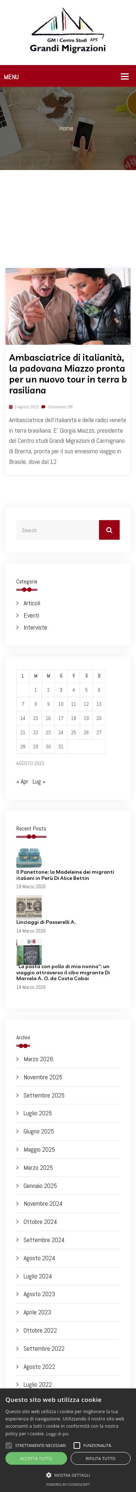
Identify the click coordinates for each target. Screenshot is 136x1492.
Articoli (32, 603)
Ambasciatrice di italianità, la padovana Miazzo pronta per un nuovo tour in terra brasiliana (68, 374)
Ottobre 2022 (40, 1330)
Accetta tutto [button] (36, 1458)
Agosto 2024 (39, 1258)
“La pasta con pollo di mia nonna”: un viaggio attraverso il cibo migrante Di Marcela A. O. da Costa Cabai (63, 972)
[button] (68, 1475)
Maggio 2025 (39, 1149)
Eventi (31, 615)
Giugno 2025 (39, 1131)
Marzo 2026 (38, 1059)
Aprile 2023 (37, 1312)
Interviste (35, 627)
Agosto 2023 (39, 1294)
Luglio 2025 (38, 1113)
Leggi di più (57, 1433)
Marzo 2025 (38, 1167)
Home (66, 128)
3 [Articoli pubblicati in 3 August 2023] (61, 690)
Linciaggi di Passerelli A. (46, 922)
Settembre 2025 (44, 1095)
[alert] (68, 1440)
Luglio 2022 (38, 1384)
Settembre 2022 (44, 1348)
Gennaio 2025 (40, 1185)
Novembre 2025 (43, 1077)
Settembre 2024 (44, 1240)
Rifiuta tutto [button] (100, 1458)
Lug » (39, 781)
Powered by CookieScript (68, 1484)
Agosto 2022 (39, 1366)
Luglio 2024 (38, 1276)
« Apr (22, 781)
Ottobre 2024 (40, 1221)
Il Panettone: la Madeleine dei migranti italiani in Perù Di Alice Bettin (65, 875)
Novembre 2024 (43, 1203)
